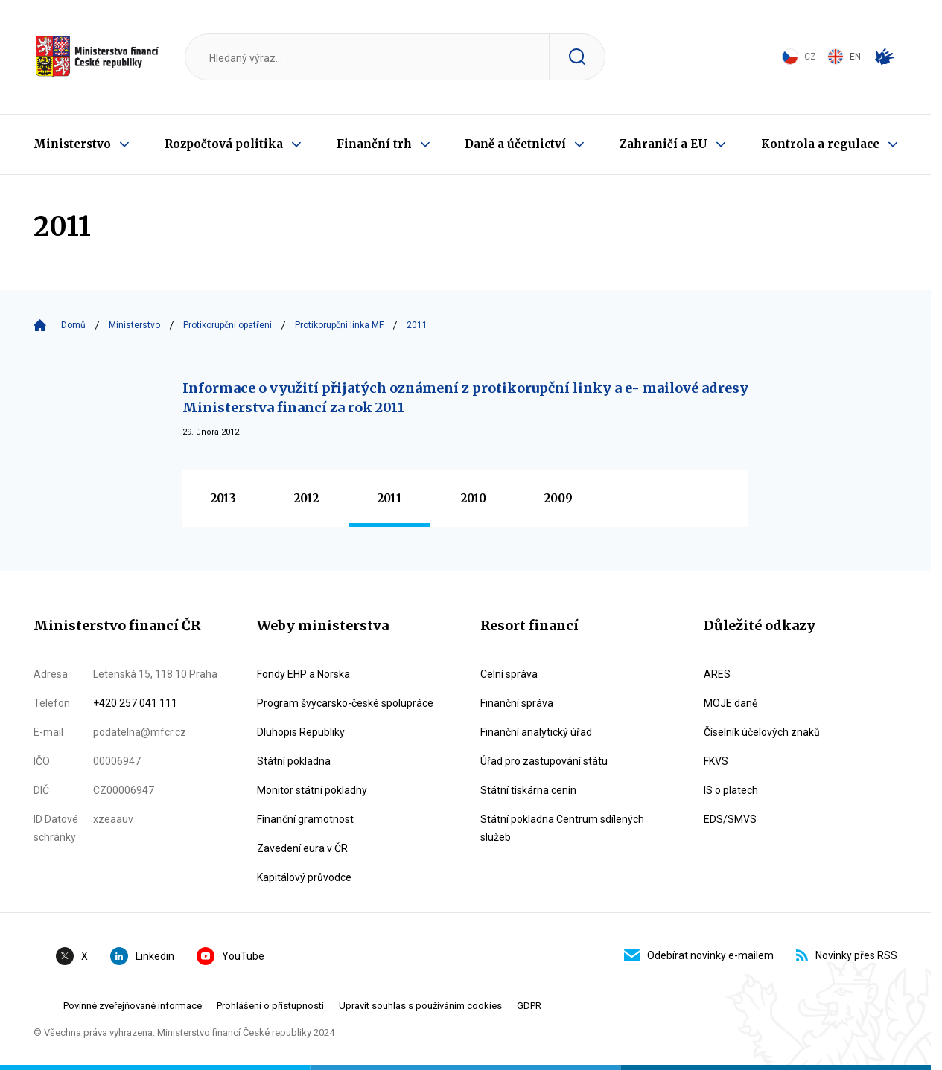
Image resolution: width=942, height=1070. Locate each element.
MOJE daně (730, 703)
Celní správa (509, 674)
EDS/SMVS (730, 819)
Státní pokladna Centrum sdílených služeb (562, 828)
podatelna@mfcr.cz (139, 732)
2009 (558, 498)
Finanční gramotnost (305, 819)
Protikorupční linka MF (339, 325)
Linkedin (142, 956)
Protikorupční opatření (227, 325)
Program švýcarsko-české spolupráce (345, 703)
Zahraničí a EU (663, 144)
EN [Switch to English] (844, 56)
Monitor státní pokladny (312, 790)
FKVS (716, 761)
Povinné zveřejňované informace (132, 1005)
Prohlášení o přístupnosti (270, 1005)
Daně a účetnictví (515, 144)
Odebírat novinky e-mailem (699, 955)
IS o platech (731, 790)
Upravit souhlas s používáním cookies (420, 1005)
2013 (223, 498)
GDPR (529, 1005)
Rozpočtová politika (224, 144)
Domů (73, 325)
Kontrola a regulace (820, 144)
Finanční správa (516, 703)
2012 (306, 498)
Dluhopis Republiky (301, 732)
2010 (473, 498)
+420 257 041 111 (135, 703)
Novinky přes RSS (846, 955)
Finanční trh (374, 144)
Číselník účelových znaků (762, 732)
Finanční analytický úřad (536, 732)
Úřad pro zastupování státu (544, 761)
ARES (717, 674)
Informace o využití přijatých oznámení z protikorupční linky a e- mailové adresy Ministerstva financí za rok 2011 (465, 397)
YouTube (230, 956)
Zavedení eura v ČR (302, 848)
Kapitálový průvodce (304, 877)
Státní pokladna (294, 761)
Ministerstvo (72, 144)
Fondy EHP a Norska (303, 674)
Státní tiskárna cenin (528, 790)
